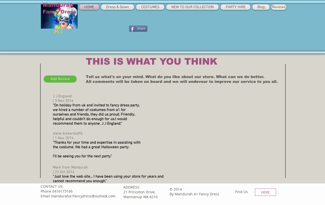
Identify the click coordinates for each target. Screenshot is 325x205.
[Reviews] (278, 7)
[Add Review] (60, 79)
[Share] (138, 29)
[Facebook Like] (116, 28)
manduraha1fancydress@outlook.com (83, 196)
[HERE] (265, 192)
